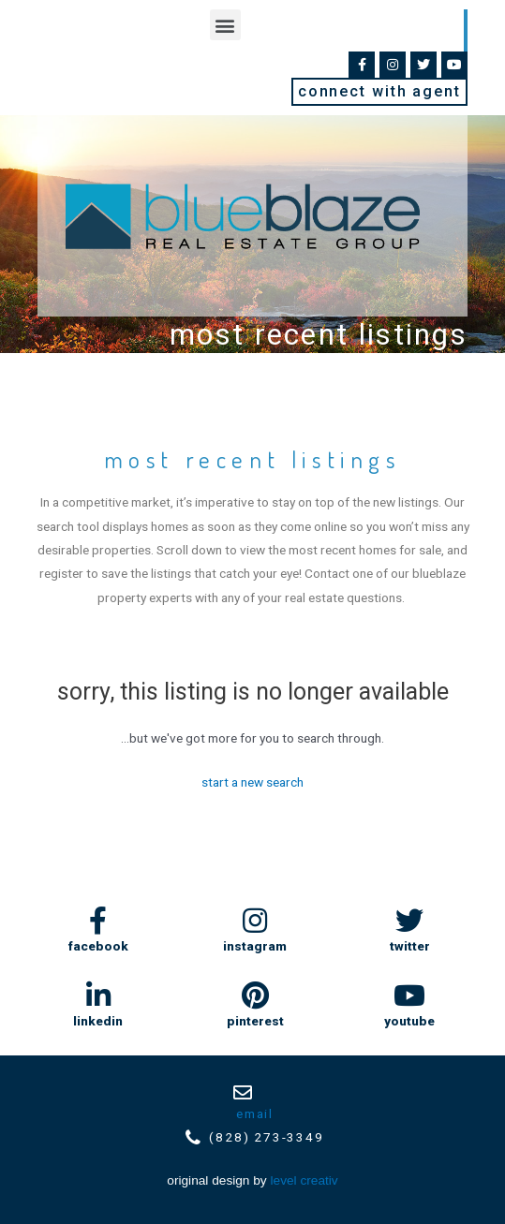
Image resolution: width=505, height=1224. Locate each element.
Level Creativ (304, 1180)
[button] (225, 24)
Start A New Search (252, 781)
